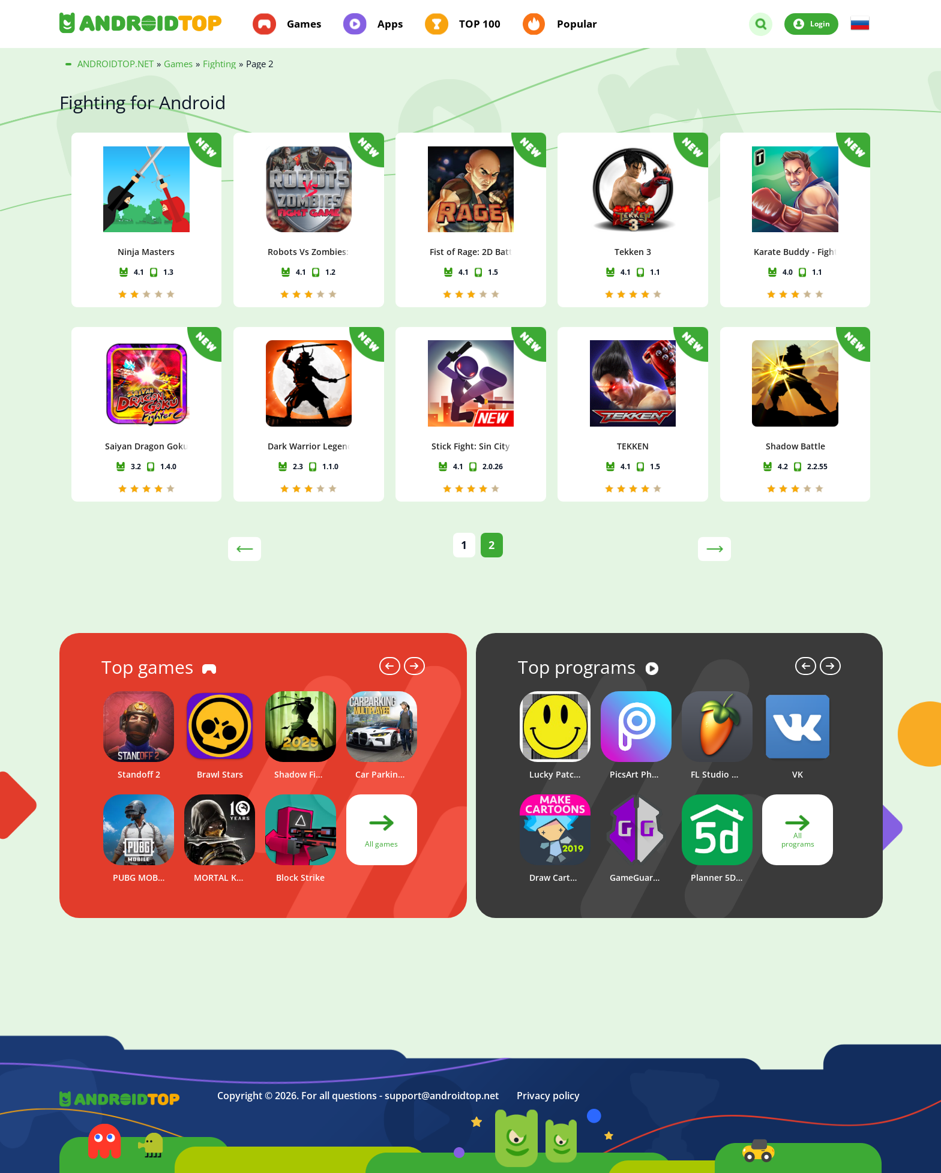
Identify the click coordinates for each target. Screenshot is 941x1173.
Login (820, 23)
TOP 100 (480, 24)
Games (304, 24)
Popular (577, 24)
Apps (390, 24)
